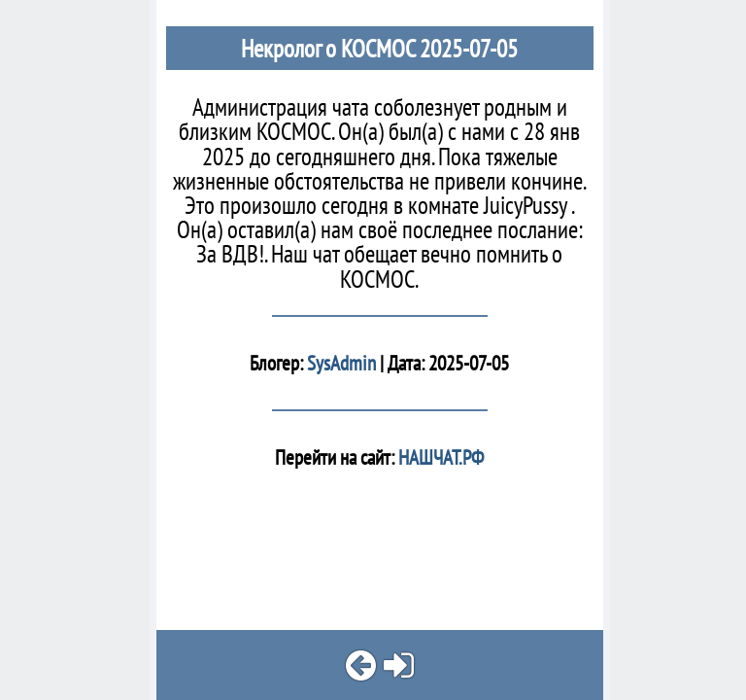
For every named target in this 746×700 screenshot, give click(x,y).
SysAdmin (341, 363)
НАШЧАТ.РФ (439, 457)
